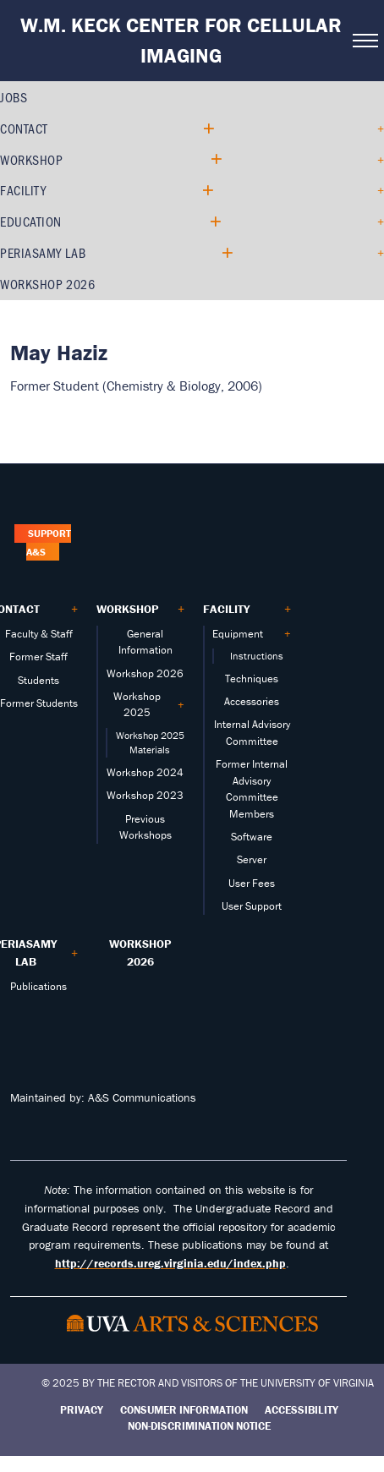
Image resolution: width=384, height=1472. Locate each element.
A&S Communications (142, 1097)
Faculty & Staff (39, 634)
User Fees (251, 883)
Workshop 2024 (145, 772)
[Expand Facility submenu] (206, 190)
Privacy (81, 1410)
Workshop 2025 (137, 704)
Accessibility (301, 1410)
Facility (23, 190)
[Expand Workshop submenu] (215, 159)
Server (251, 859)
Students (38, 680)
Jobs (13, 97)
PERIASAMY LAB (42, 252)
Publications (38, 986)
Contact (24, 128)
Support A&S (48, 543)
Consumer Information (184, 1410)
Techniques (251, 678)
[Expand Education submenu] (214, 222)
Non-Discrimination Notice (199, 1426)
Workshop (31, 159)
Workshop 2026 (47, 284)
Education (31, 221)
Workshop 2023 (145, 795)
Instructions (256, 655)
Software (251, 836)
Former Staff (38, 656)
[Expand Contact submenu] (207, 129)
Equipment (237, 634)
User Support (252, 906)
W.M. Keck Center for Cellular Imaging (181, 40)
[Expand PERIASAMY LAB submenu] (226, 253)
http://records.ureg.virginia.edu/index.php (170, 1263)
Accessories (251, 701)
